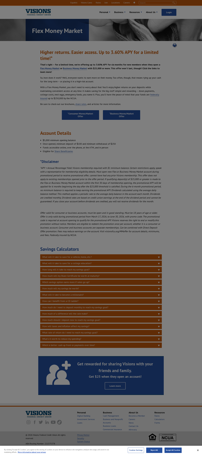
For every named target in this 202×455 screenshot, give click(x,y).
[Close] (198, 450)
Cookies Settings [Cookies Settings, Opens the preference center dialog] (136, 450)
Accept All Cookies (173, 450)
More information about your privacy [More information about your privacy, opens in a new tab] (32, 452)
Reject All (154, 450)
